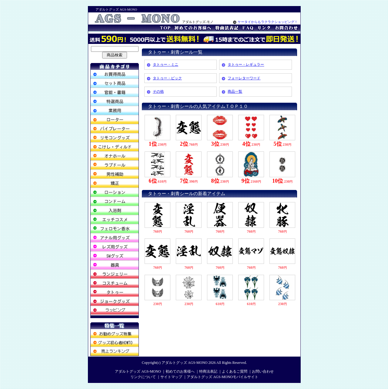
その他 (158, 91)
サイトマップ (171, 377)
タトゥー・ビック (167, 78)
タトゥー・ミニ (165, 64)
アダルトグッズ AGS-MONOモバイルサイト (222, 377)
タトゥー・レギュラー (246, 64)
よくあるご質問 (234, 371)
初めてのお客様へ (180, 371)
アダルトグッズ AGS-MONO (185, 363)
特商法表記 (208, 371)
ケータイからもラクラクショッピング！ (265, 22)
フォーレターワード (244, 78)
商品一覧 (235, 91)
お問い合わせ (263, 371)
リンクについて (143, 377)
